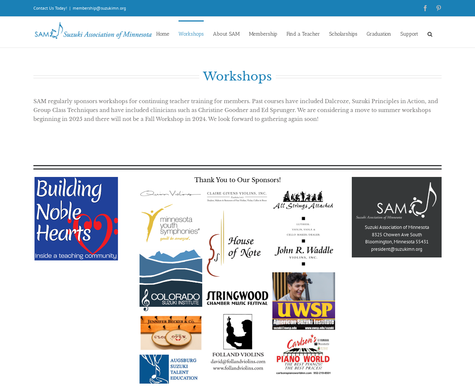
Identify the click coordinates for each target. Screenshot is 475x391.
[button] (430, 33)
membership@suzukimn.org (99, 8)
